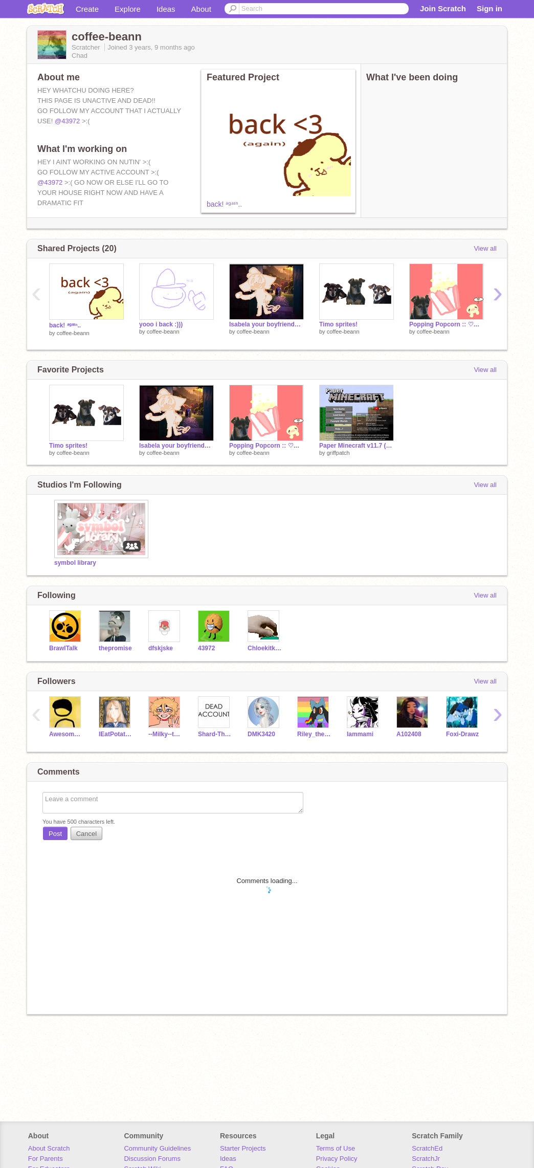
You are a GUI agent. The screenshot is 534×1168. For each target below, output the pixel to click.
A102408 (408, 734)
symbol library (75, 562)
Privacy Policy (337, 1158)
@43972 (67, 121)
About (201, 9)
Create (87, 9)
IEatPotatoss (116, 734)
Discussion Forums (152, 1158)
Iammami (360, 734)
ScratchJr (426, 1158)
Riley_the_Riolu (314, 734)
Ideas (166, 9)
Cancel (86, 834)
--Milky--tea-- (165, 734)
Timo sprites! (338, 324)
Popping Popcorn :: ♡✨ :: (446, 324)
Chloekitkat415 (265, 648)
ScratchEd (427, 1148)
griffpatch (338, 453)
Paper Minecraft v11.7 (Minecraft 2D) (356, 445)
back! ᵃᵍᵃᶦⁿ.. (224, 204)
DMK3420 (261, 734)
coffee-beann (73, 333)
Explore (128, 9)
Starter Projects (243, 1148)
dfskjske (160, 648)
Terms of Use (335, 1148)
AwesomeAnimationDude (66, 734)
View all (485, 248)
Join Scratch (443, 8)
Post (55, 834)
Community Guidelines (157, 1148)
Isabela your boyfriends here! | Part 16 (266, 324)
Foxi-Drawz (462, 734)
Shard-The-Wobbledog (215, 734)
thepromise (115, 648)
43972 (206, 648)
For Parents (45, 1158)
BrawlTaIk (63, 648)
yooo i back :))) (161, 324)
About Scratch (49, 1148)
